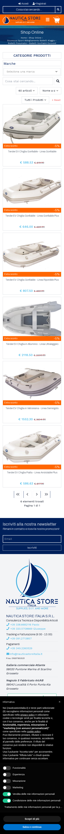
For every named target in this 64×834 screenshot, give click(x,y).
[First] (18, 494)
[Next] (37, 494)
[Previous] (27, 494)
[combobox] (29, 9)
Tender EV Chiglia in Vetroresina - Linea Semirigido (32, 408)
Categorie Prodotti (32, 55)
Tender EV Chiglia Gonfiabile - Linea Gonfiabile (32, 151)
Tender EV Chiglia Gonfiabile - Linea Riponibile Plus (32, 280)
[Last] (46, 494)
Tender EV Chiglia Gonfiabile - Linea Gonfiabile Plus (32, 216)
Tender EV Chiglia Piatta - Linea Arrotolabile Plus (32, 472)
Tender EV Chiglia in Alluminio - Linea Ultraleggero (32, 344)
